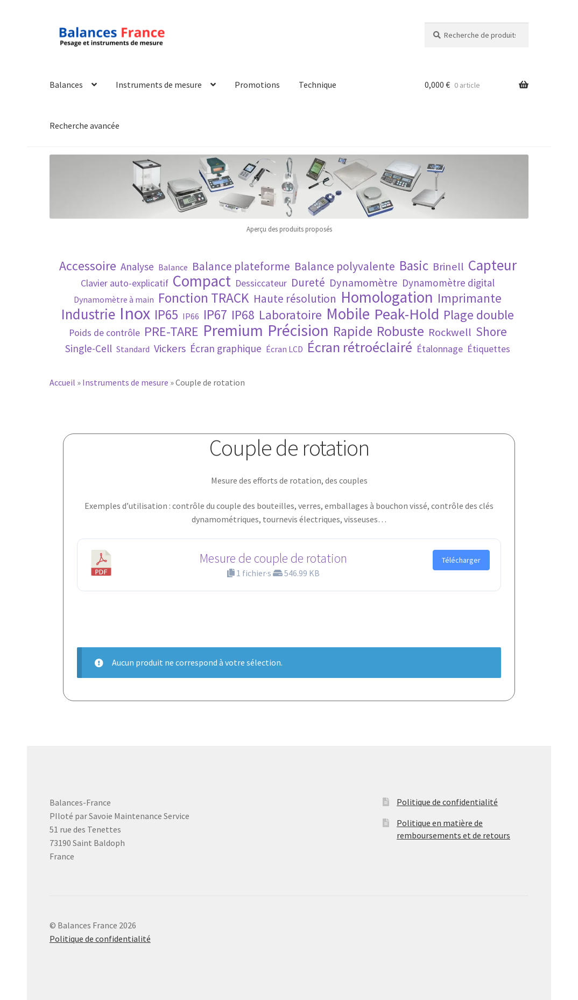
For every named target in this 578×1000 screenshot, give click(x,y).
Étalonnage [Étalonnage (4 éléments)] (440, 349)
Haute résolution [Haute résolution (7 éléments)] (294, 298)
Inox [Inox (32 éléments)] (134, 313)
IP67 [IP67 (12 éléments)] (215, 314)
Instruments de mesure (159, 84)
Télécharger (461, 560)
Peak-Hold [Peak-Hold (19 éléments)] (406, 314)
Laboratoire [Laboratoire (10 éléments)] (290, 314)
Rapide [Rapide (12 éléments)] (352, 331)
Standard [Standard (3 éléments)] (133, 349)
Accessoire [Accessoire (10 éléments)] (87, 265)
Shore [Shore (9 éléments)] (491, 331)
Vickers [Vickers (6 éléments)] (170, 348)
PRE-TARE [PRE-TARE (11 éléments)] (171, 331)
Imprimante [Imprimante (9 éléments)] (470, 298)
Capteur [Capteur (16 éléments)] (492, 265)
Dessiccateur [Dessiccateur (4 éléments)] (261, 283)
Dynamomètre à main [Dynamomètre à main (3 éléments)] (114, 299)
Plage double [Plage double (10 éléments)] (478, 314)
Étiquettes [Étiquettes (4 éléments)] (488, 349)
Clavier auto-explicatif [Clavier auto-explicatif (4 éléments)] (124, 283)
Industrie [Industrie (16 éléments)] (88, 314)
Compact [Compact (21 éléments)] (202, 281)
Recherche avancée (84, 125)
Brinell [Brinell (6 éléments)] (448, 267)
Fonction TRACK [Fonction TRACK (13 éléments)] (203, 298)
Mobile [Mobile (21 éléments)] (348, 314)
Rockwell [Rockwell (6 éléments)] (449, 332)
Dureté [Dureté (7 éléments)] (308, 282)
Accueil (62, 382)
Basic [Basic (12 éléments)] (413, 265)
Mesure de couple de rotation (273, 558)
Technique (317, 84)
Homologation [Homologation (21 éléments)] (387, 297)
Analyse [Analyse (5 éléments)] (137, 266)
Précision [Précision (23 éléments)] (298, 330)
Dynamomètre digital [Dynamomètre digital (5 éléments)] (448, 282)
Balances (66, 84)
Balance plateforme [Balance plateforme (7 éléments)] (241, 266)
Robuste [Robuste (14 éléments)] (400, 331)
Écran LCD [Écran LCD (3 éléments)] (284, 349)
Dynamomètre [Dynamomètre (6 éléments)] (363, 283)
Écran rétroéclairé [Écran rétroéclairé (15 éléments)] (359, 347)
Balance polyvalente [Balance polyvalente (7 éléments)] (344, 266)
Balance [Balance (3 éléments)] (173, 267)
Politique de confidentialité (447, 801)
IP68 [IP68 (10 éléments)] (243, 314)
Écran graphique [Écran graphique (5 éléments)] (226, 348)
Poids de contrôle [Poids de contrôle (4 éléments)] (104, 333)
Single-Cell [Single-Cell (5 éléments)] (88, 348)
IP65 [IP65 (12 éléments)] (166, 314)
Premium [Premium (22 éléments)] (233, 330)
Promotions (257, 84)
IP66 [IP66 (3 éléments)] (190, 316)
